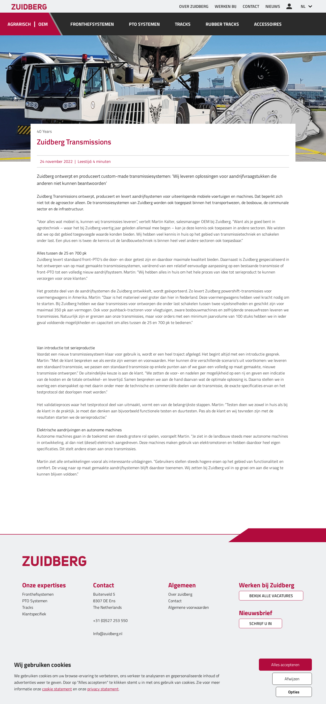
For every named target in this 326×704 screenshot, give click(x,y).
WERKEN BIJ (225, 6)
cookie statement (57, 689)
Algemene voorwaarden (188, 607)
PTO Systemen (34, 601)
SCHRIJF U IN (260, 623)
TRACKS (183, 24)
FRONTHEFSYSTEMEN (92, 24)
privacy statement (103, 689)
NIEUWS (272, 6)
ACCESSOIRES (268, 24)
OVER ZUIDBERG (193, 6)
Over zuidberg (180, 594)
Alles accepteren (285, 665)
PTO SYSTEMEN (144, 24)
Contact (175, 601)
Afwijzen (292, 679)
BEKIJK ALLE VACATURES (271, 596)
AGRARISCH (19, 24)
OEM (43, 24)
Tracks (27, 607)
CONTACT (251, 6)
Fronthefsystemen (38, 594)
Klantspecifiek (34, 614)
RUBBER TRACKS (222, 24)
